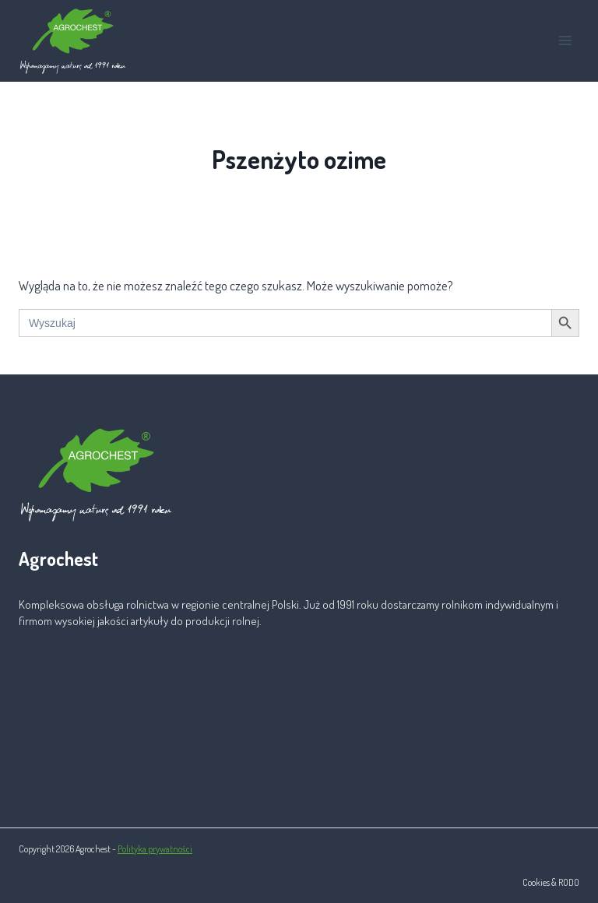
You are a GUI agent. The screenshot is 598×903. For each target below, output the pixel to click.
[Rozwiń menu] (565, 41)
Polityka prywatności (155, 849)
